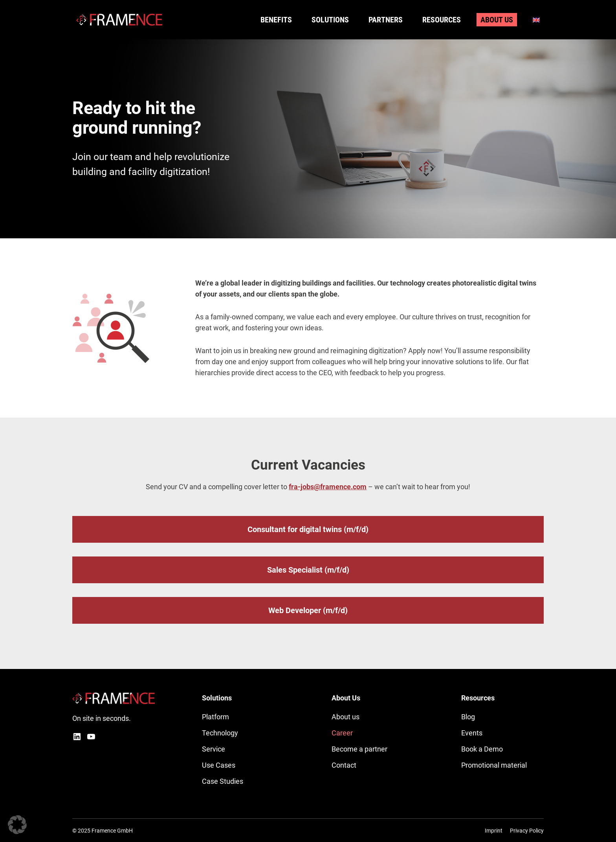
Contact (344, 765)
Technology (220, 733)
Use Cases (218, 765)
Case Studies (222, 781)
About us (345, 717)
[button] (17, 824)
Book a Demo (482, 749)
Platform (215, 717)
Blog (468, 717)
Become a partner (359, 749)
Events (471, 733)
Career (342, 733)
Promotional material (494, 765)
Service (213, 749)
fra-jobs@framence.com (328, 487)
